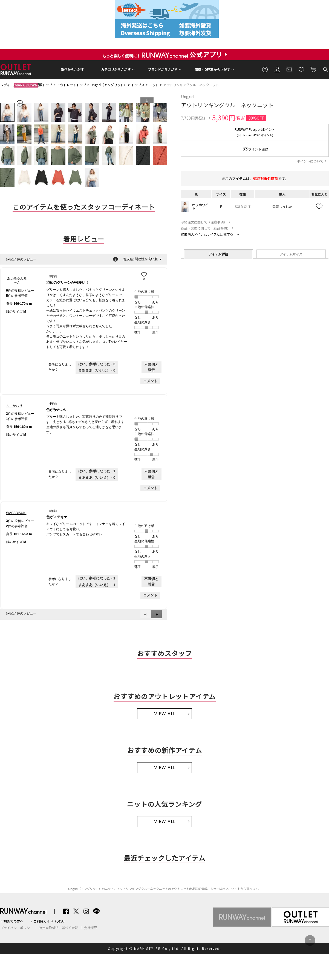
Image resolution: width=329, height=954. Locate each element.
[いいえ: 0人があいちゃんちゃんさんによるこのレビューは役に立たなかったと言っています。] (97, 370)
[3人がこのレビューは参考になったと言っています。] (97, 364)
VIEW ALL (164, 714)
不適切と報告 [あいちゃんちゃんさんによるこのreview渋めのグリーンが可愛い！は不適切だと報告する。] (151, 367)
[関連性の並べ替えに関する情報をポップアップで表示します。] (115, 259)
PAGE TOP (310, 940)
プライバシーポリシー (16, 927)
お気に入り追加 (319, 206)
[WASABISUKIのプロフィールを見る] (16, 513)
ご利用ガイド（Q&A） (50, 921)
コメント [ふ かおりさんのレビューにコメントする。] (150, 488)
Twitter (76, 911)
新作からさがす (72, 69)
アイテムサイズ (291, 254)
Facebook (66, 911)
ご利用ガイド (265, 69)
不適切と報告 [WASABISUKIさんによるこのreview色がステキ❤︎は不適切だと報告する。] (151, 581)
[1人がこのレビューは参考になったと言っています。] (97, 471)
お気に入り (301, 69)
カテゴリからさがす (116, 69)
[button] (156, 614)
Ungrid (187, 96)
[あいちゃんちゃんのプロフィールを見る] (17, 280)
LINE (96, 911)
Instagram (86, 911)
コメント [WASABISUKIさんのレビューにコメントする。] (150, 595)
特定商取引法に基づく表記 (58, 927)
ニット (154, 84)
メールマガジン (289, 69)
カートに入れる (313, 69)
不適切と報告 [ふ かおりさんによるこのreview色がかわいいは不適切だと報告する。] (151, 474)
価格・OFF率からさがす (212, 69)
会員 (277, 69)
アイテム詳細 (218, 254)
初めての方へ (13, 921)
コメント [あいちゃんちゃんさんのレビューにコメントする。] (150, 381)
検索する (325, 69)
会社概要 (90, 927)
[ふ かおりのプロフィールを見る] (14, 406)
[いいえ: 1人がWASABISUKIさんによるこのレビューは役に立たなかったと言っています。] (97, 585)
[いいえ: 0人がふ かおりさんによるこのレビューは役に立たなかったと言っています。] (97, 477)
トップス (138, 84)
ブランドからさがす (162, 69)
